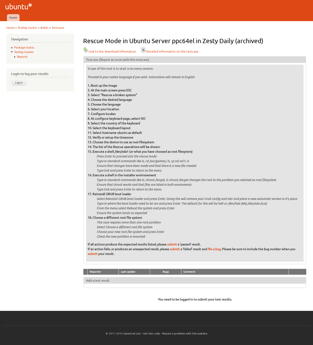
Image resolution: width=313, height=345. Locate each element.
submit (172, 244)
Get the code (151, 333)
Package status (24, 47)
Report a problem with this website (184, 333)
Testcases (58, 27)
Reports (22, 56)
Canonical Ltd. (132, 333)
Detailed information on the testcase (169, 51)
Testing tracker (27, 27)
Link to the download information (109, 51)
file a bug (214, 249)
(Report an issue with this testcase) (124, 60)
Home (13, 17)
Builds (44, 27)
